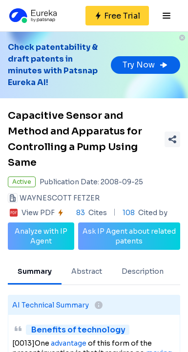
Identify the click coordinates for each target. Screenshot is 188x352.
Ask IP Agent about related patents (129, 236)
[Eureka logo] (32, 15)
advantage (68, 343)
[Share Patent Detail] (172, 139)
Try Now (145, 65)
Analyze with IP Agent (41, 236)
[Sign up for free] (117, 15)
